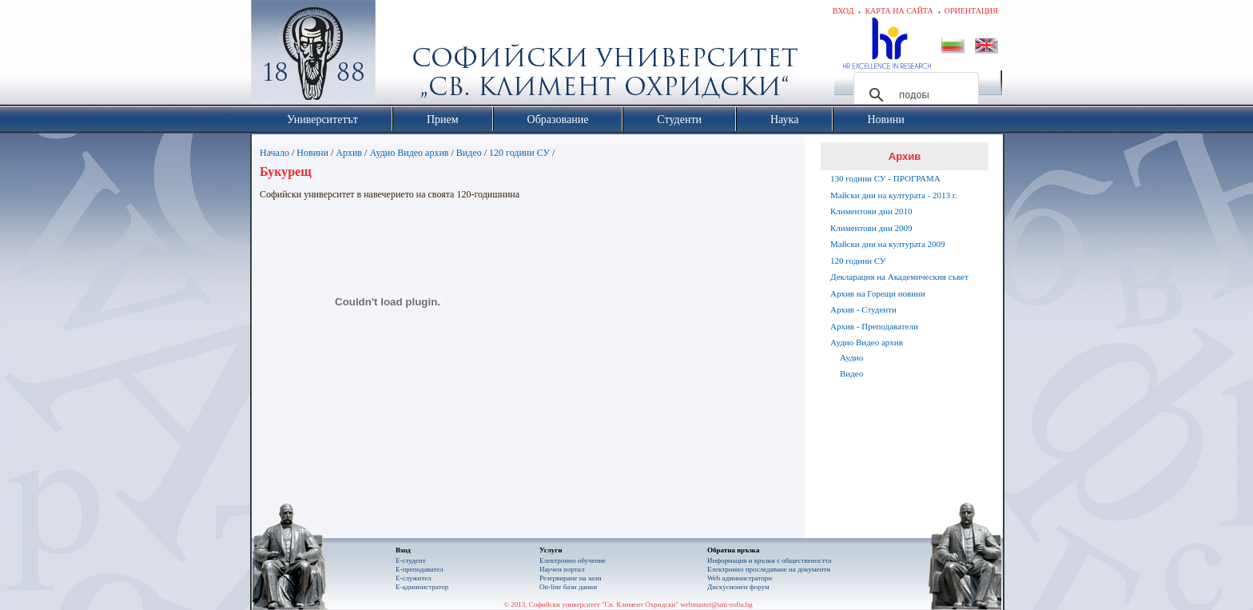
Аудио (851, 357)
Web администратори (739, 578)
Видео (469, 152)
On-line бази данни (568, 587)
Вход (843, 10)
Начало (274, 152)
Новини (312, 152)
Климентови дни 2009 (871, 228)
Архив (349, 152)
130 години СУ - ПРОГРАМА (885, 178)
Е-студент (411, 560)
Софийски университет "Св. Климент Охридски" (403, 56)
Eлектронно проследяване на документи (768, 569)
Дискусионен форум (738, 587)
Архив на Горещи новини (877, 293)
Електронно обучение (572, 560)
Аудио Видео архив (408, 152)
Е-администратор (422, 587)
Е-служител (414, 578)
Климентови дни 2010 (871, 211)
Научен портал (561, 569)
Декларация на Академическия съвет (899, 276)
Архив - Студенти (863, 309)
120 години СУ (519, 152)
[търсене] (914, 95)
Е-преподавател (420, 569)
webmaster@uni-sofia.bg (716, 604)
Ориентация (971, 10)
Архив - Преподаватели (874, 326)
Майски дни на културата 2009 (887, 244)
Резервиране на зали (570, 578)
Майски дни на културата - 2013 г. (893, 195)
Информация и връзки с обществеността (769, 560)
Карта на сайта (899, 10)
